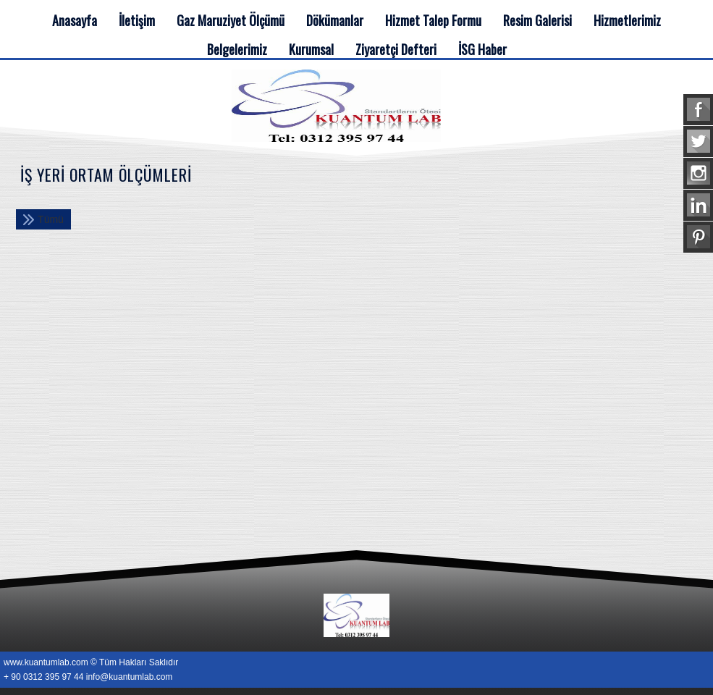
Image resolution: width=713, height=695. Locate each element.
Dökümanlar (334, 20)
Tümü (51, 219)
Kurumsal (311, 49)
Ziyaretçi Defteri (395, 49)
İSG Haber (482, 49)
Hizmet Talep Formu (433, 20)
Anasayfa (74, 20)
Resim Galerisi (537, 20)
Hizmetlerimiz (627, 20)
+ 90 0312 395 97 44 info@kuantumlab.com (88, 677)
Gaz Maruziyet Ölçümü (230, 20)
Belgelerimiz (237, 49)
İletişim (137, 20)
